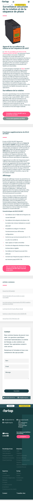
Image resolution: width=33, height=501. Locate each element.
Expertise (5, 471)
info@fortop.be (23, 397)
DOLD (23, 68)
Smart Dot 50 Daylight (9, 291)
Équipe (18, 475)
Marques (4, 480)
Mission (19, 473)
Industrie (19, 462)
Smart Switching (7, 460)
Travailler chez (21, 493)
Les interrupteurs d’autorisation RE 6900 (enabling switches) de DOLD (16, 303)
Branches (19, 448)
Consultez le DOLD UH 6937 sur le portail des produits (16, 114)
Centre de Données (22, 455)
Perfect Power (6, 451)
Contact (4, 493)
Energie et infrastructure (23, 460)
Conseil (4, 473)
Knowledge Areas (7, 448)
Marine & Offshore (22, 464)
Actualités (19, 480)
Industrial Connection (8, 458)
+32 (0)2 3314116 (10, 397)
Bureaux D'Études (21, 458)
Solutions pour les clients (9, 489)
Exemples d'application (8, 478)
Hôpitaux (19, 453)
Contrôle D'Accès (21, 467)
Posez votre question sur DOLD (15, 118)
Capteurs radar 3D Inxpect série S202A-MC (14, 313)
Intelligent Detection (7, 455)
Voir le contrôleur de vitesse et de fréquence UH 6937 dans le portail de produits (16, 268)
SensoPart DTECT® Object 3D (11, 318)
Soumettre (16, 391)
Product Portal (20, 5)
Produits (4, 482)
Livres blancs (6, 475)
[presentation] (17, 384)
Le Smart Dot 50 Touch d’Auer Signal (13, 309)
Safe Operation (6, 453)
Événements (20, 478)
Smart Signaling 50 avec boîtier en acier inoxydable (14, 296)
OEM (18, 451)
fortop (18, 471)
